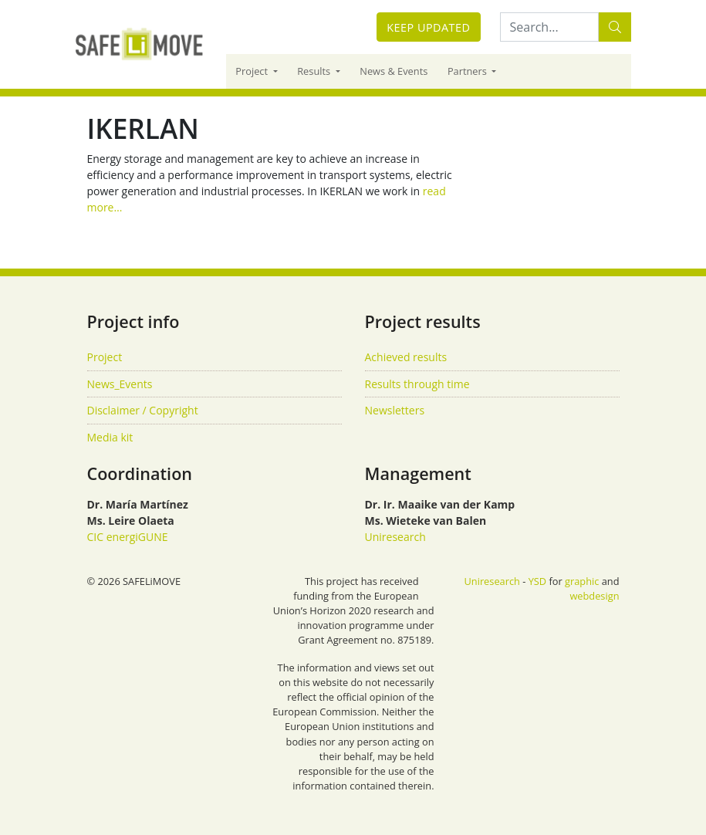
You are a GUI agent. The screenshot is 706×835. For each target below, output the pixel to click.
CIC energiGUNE (127, 536)
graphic (582, 581)
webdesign (594, 596)
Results (315, 71)
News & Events (393, 71)
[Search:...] (549, 27)
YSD (537, 581)
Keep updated (428, 27)
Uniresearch (395, 536)
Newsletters (395, 410)
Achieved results (406, 357)
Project (252, 71)
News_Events (120, 384)
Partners (468, 71)
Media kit (110, 437)
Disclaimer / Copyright (142, 410)
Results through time (417, 384)
